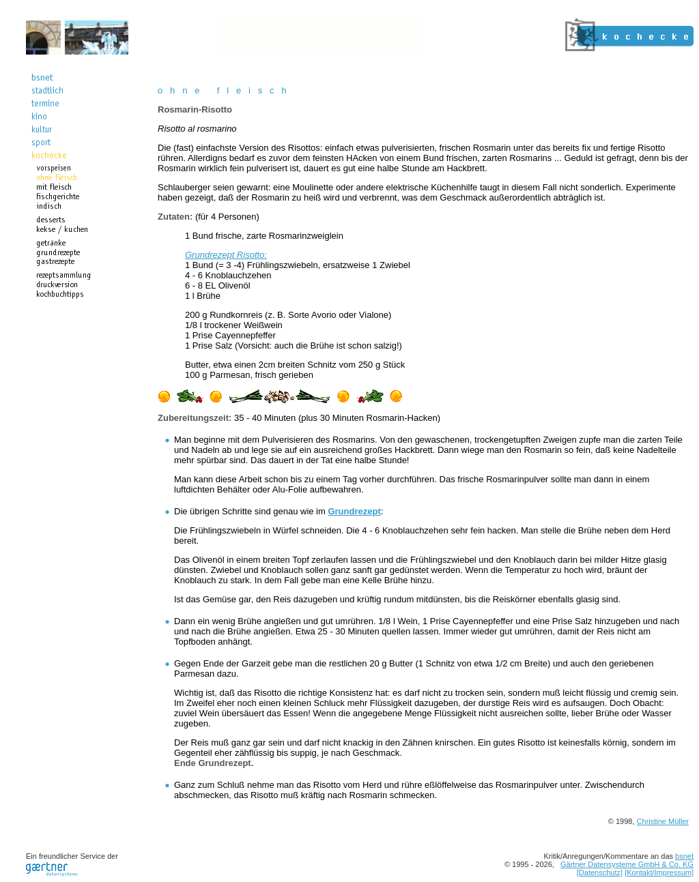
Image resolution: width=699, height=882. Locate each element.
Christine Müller (663, 821)
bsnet (684, 856)
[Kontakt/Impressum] (659, 872)
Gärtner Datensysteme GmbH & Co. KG (627, 864)
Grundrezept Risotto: (226, 255)
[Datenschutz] (600, 872)
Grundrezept (354, 511)
